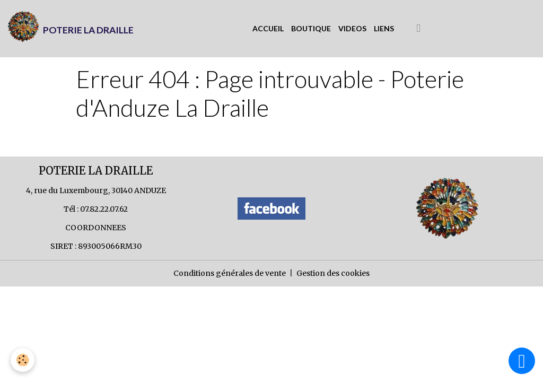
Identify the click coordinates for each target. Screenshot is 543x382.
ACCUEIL (268, 28)
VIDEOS (352, 28)
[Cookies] (22, 360)
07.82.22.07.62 (104, 209)
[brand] (70, 28)
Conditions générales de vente (229, 273)
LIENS (384, 28)
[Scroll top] (522, 361)
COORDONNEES (95, 227)
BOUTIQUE (311, 28)
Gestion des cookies (333, 273)
